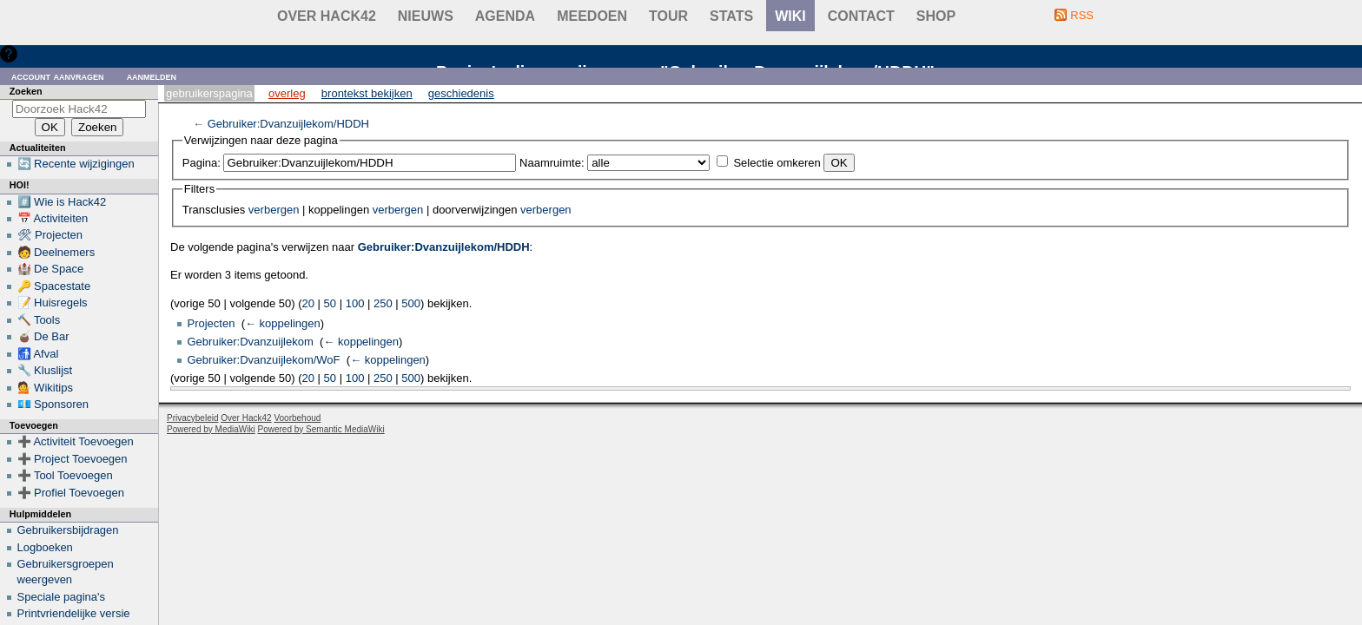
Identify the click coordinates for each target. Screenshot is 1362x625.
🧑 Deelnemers (56, 252)
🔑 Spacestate (54, 286)
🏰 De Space (50, 268)
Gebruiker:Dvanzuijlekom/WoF (264, 359)
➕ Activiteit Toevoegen (75, 441)
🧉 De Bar (43, 336)
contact (861, 16)
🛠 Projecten (50, 234)
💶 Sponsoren (53, 404)
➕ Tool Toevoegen (65, 475)
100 (355, 303)
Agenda (505, 16)
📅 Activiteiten (53, 218)
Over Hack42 (326, 16)
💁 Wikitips (45, 387)
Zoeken (26, 91)
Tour (668, 16)
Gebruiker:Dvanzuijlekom (251, 341)
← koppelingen (283, 323)
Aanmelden (152, 75)
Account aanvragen (57, 75)
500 (410, 303)
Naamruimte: (551, 162)
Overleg (287, 93)
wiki (790, 16)
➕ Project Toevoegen (72, 458)
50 (330, 303)
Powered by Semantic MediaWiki (321, 429)
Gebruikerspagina (209, 93)
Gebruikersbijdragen (68, 529)
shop (935, 16)
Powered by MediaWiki (211, 429)
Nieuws (425, 16)
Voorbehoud (297, 418)
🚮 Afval (38, 353)
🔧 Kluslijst (45, 370)
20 (308, 303)
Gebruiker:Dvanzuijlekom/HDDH (288, 123)
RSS (1082, 15)
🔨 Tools (39, 319)
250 (383, 303)
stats (731, 16)
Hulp (33, 53)
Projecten (211, 323)
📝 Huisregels (52, 302)
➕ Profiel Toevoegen (70, 492)
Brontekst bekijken (367, 93)
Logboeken (45, 547)
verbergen (274, 209)
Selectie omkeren (776, 162)
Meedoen (592, 16)
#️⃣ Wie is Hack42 (62, 201)
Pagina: (201, 162)
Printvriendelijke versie (73, 613)
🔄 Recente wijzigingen (76, 163)
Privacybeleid (192, 418)
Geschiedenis (461, 93)
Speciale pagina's (61, 596)
